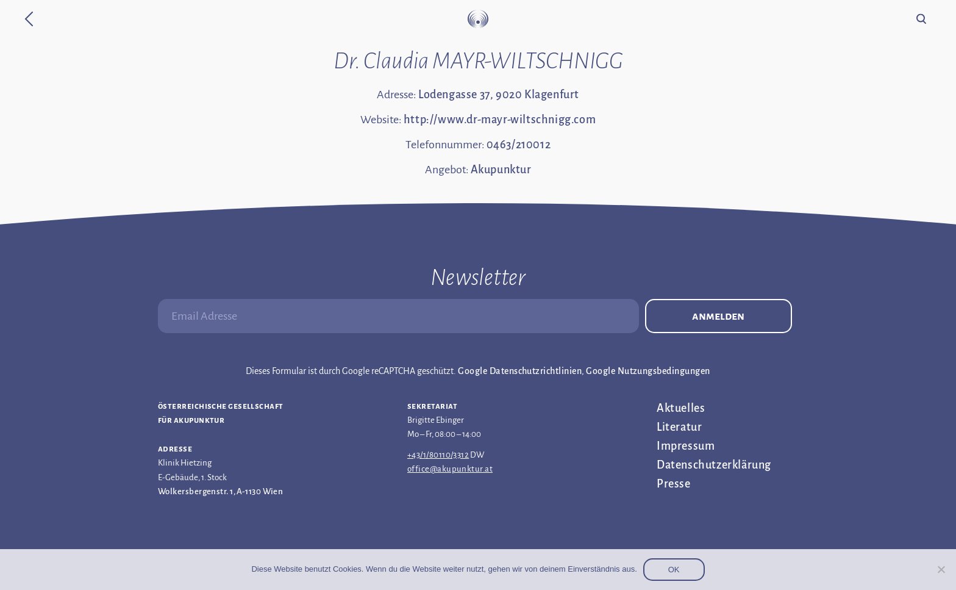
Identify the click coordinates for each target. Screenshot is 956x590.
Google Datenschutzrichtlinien (520, 371)
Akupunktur (501, 170)
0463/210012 (519, 145)
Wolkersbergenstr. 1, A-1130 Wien (220, 491)
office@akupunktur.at (450, 468)
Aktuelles (681, 408)
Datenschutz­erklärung (714, 465)
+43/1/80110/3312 (438, 454)
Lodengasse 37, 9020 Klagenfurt (498, 94)
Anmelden (718, 316)
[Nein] (941, 569)
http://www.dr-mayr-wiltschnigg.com (500, 119)
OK (674, 569)
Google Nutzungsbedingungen (648, 371)
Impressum (686, 446)
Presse (674, 484)
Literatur (679, 427)
